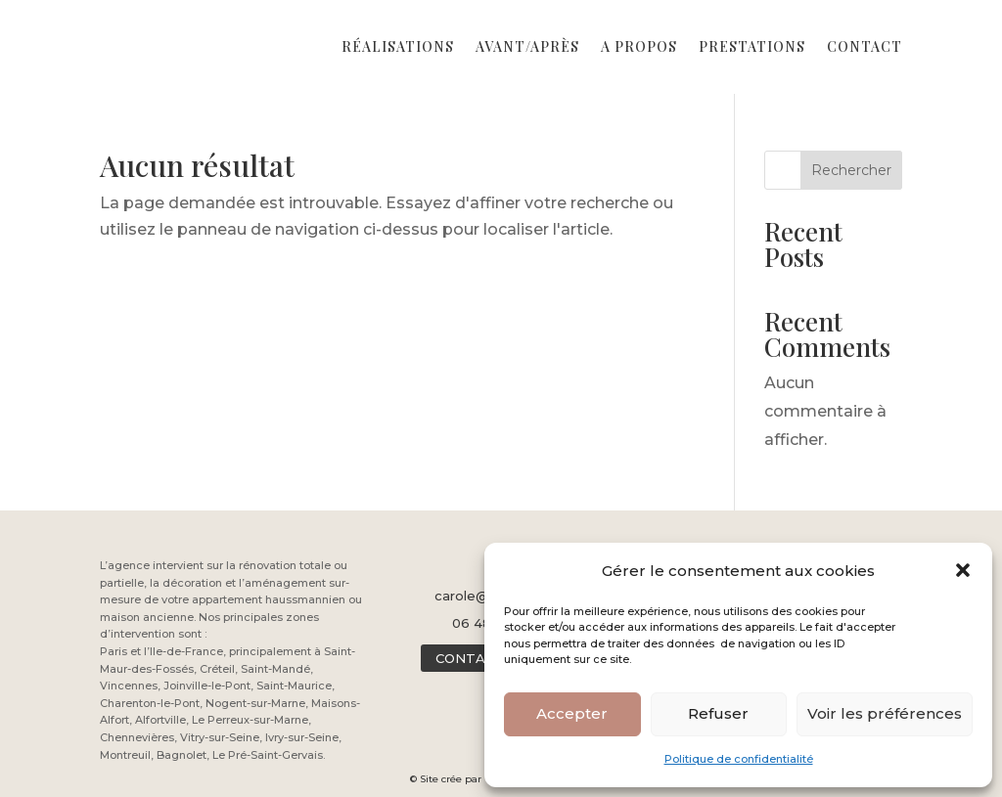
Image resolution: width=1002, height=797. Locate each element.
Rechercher (851, 170)
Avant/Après (527, 46)
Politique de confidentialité (738, 759)
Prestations (752, 46)
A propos (639, 46)
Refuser (718, 713)
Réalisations (398, 46)
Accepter (572, 713)
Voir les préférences (884, 713)
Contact (864, 46)
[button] (963, 570)
